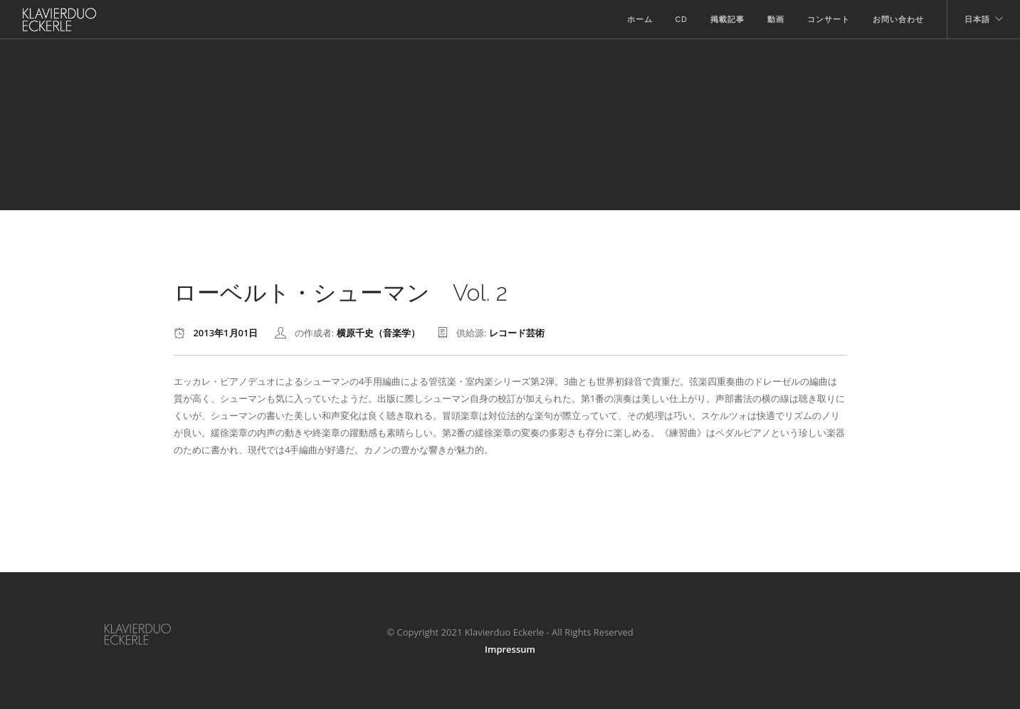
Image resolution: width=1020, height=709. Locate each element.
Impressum (510, 649)
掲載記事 (727, 19)
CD (681, 19)
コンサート (828, 19)
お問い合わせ (898, 19)
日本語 (977, 19)
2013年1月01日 (225, 332)
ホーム (640, 19)
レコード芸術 (517, 332)
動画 (775, 19)
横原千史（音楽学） (378, 332)
